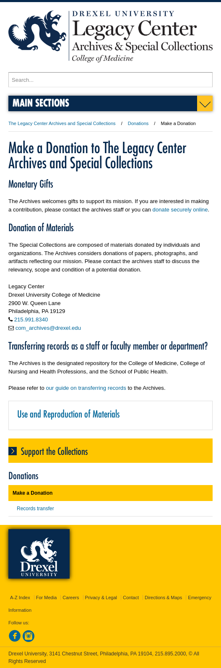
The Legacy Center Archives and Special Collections (62, 123)
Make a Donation (32, 493)
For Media (46, 597)
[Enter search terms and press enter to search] (110, 79)
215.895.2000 (170, 654)
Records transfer (35, 508)
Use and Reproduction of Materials (68, 414)
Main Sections (41, 103)
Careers (70, 597)
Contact (131, 597)
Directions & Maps (163, 597)
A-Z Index (20, 597)
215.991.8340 (31, 319)
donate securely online (180, 209)
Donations (138, 123)
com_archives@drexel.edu (48, 328)
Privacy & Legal (101, 597)
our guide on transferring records (86, 388)
